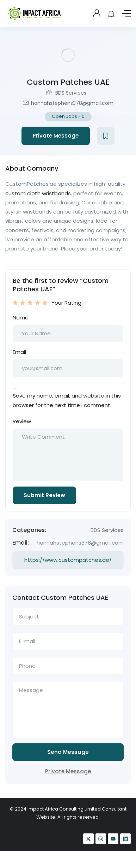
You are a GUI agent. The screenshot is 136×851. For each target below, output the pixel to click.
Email (19, 352)
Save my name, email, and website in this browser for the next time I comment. (67, 400)
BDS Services (70, 92)
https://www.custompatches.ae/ (68, 560)
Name (21, 317)
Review (22, 421)
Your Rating (66, 302)
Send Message (68, 752)
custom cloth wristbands (38, 193)
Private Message (56, 135)
